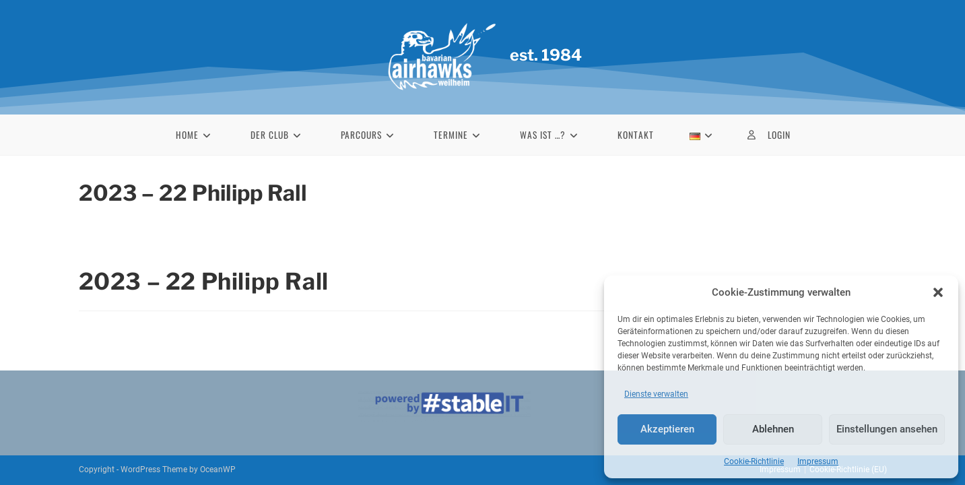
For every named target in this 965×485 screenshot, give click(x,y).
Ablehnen (773, 429)
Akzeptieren (667, 429)
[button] (938, 292)
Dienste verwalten (656, 394)
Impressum (817, 461)
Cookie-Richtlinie (754, 461)
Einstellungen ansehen (886, 429)
